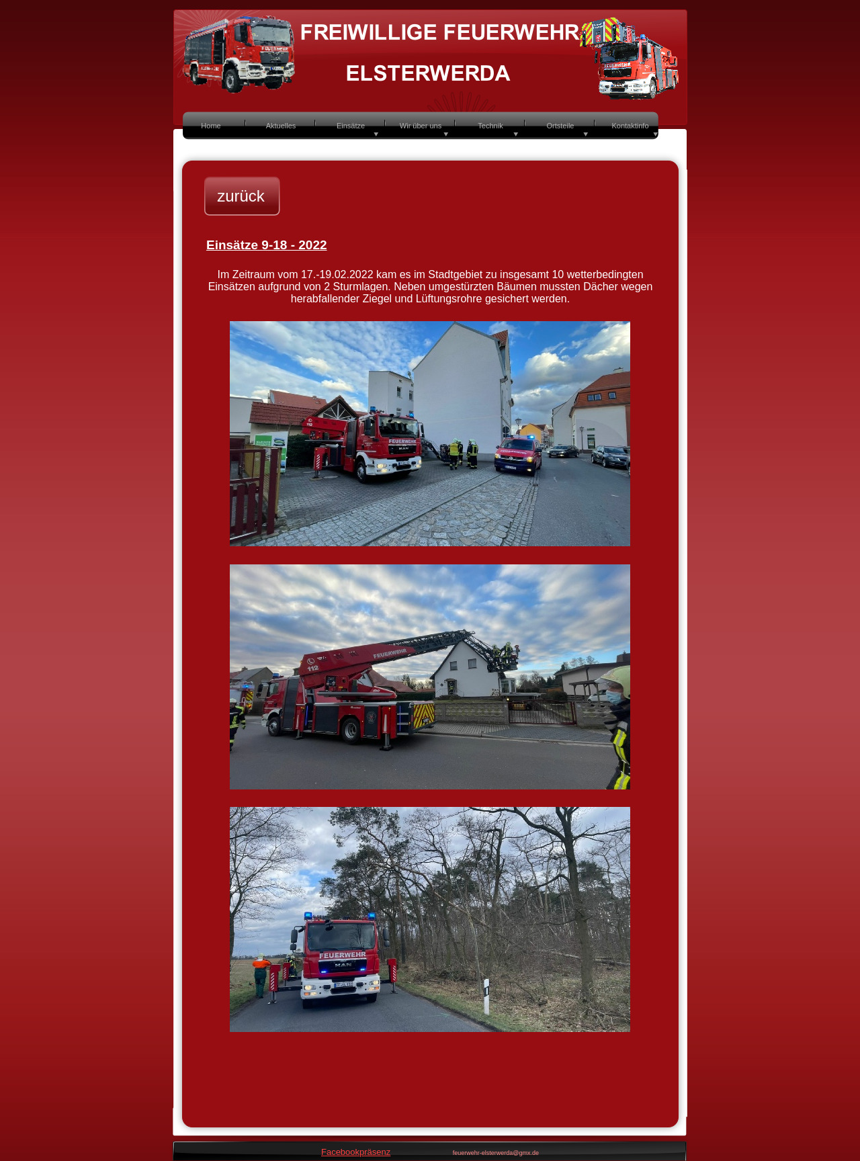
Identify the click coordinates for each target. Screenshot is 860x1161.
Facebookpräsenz (355, 1152)
